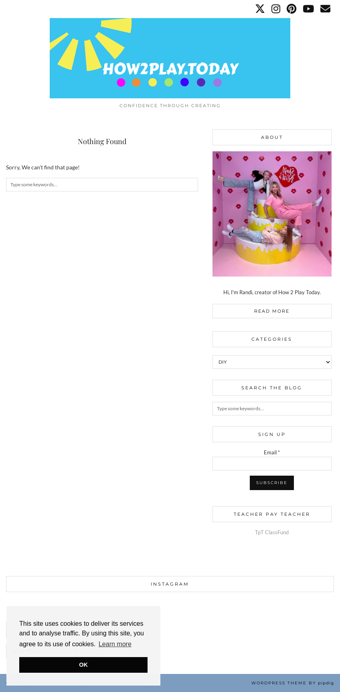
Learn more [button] (115, 644)
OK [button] (83, 664)
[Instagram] (276, 9)
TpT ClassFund (272, 532)
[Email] (325, 9)
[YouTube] (309, 9)
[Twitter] (260, 9)
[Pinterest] (292, 9)
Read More (271, 311)
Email (272, 452)
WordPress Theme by (292, 683)
